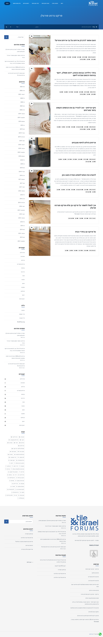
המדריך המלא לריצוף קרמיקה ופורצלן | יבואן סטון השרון (52, 520)
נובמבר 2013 (21, 233)
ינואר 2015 (22, 214)
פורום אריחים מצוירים (93, 576)
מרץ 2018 (22, 175)
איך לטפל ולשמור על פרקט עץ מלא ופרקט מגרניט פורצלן (75, 206)
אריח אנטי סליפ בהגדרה (27, 549)
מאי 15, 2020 (91, 189)
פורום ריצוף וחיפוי (45, 3)
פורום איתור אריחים (94, 590)
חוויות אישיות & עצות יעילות (92, 598)
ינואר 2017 (22, 187)
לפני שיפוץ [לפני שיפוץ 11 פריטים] (21, 457)
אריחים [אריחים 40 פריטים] (21, 442)
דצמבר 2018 (21, 144)
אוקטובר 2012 (21, 241)
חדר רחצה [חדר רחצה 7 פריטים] (15, 466)
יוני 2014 (23, 225)
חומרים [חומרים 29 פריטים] (9, 442)
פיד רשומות (22, 314)
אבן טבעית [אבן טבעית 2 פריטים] (21, 495)
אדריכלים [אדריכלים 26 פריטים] (21, 445)
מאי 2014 (22, 229)
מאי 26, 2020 (91, 159)
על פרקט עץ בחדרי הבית (85, 232)
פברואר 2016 (21, 202)
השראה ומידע (55, 3)
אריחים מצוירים (79, 126)
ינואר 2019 (22, 140)
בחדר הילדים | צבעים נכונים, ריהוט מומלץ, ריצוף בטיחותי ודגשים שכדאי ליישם (76, 74)
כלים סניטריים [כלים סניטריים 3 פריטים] (10, 489)
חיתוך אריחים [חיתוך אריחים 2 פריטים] (9, 495)
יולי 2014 (22, 222)
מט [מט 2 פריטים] (15, 495)
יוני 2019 (23, 125)
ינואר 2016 (22, 206)
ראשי (62, 3)
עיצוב (59, 57)
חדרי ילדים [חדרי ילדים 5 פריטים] (15, 483)
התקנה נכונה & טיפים (93, 611)
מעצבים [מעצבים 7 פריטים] (21, 466)
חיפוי (63, 126)
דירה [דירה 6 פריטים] (15, 474)
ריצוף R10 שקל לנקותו (60, 566)
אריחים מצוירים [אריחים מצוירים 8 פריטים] (20, 460)
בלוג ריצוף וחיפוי (35, 3)
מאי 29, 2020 (91, 126)
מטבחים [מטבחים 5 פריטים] (21, 483)
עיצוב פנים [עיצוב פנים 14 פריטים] (13, 451)
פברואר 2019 (21, 137)
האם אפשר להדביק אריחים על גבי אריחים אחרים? (75, 40)
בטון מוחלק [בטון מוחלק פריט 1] (21, 498)
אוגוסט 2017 (22, 179)
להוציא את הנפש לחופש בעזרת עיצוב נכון (79, 175)
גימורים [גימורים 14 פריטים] (10, 454)
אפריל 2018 (22, 171)
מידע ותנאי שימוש (17, 3)
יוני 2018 (23, 164)
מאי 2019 (22, 129)
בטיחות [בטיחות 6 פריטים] (9, 474)
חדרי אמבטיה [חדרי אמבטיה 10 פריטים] (12, 457)
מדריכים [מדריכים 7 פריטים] (21, 471)
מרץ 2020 (22, 110)
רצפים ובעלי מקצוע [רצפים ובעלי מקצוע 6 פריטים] (13, 471)
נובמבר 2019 (21, 113)
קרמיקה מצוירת (62, 569)
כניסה (7, 3)
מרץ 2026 (22, 90)
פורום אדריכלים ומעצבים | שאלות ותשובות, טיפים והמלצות (84, 608)
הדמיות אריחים (29, 545)
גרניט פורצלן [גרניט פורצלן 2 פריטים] (15, 492)
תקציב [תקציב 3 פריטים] (22, 492)
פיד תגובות (22, 318)
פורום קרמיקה (95, 573)
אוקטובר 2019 (21, 117)
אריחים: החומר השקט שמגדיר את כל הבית (55, 526)
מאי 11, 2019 (91, 218)
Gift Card (29, 562)
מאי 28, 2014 (91, 250)
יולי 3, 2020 (92, 92)
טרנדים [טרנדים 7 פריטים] (8, 469)
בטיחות (73, 57)
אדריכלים (84, 57)
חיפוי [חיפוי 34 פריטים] (16, 442)
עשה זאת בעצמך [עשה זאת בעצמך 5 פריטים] (20, 480)
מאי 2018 (22, 167)
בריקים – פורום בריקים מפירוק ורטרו (90, 594)
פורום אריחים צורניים (93, 580)
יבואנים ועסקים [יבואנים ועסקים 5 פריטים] (20, 486)
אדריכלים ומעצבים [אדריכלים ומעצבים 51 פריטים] (13, 439)
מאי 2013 (22, 237)
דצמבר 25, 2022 (91, 57)
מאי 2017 (22, 183)
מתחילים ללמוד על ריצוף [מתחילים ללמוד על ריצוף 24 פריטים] (18, 448)
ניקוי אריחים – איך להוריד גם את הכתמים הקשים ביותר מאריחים (76, 109)
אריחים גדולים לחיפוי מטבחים (84, 142)
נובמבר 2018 (21, 148)
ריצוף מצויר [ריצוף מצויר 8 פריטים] (12, 460)
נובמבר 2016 (21, 191)
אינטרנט (79, 159)
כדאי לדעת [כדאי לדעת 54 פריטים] (14, 437)
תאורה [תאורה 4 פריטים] (13, 486)
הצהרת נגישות (94, 545)
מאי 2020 (22, 106)
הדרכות (68, 57)
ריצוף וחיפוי (82, 59)
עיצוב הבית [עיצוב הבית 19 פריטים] (21, 451)
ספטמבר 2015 (21, 210)
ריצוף (88, 59)
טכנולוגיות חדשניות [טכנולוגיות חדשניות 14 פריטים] (19, 454)
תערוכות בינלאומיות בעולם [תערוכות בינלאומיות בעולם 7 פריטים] (17, 469)
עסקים (23, 287)
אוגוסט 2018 (22, 156)
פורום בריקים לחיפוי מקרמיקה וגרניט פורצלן (88, 615)
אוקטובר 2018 (21, 152)
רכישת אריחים (26, 3)
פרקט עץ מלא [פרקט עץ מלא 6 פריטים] (20, 477)
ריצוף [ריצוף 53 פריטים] (22, 439)
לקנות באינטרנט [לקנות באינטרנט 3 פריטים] (20, 489)
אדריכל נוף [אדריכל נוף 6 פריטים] (21, 474)
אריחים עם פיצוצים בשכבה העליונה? (24, 541)
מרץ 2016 (22, 198)
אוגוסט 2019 (22, 121)
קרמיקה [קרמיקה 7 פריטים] (8, 466)
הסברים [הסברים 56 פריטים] (21, 437)
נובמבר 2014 (21, 218)
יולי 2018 (22, 160)
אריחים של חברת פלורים (60, 573)
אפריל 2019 (22, 133)
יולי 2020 (22, 98)
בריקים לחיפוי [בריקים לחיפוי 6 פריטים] (11, 477)
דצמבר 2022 (21, 94)
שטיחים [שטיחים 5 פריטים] (12, 480)
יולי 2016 (22, 194)
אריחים (78, 57)
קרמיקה (92, 59)
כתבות (63, 57)
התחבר (23, 310)
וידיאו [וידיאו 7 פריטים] (11, 463)
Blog (94, 27)
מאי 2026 (22, 86)
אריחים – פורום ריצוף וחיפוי (92, 569)
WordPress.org (21, 322)
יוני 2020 (23, 102)
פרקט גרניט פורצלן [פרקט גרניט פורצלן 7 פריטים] (19, 463)
